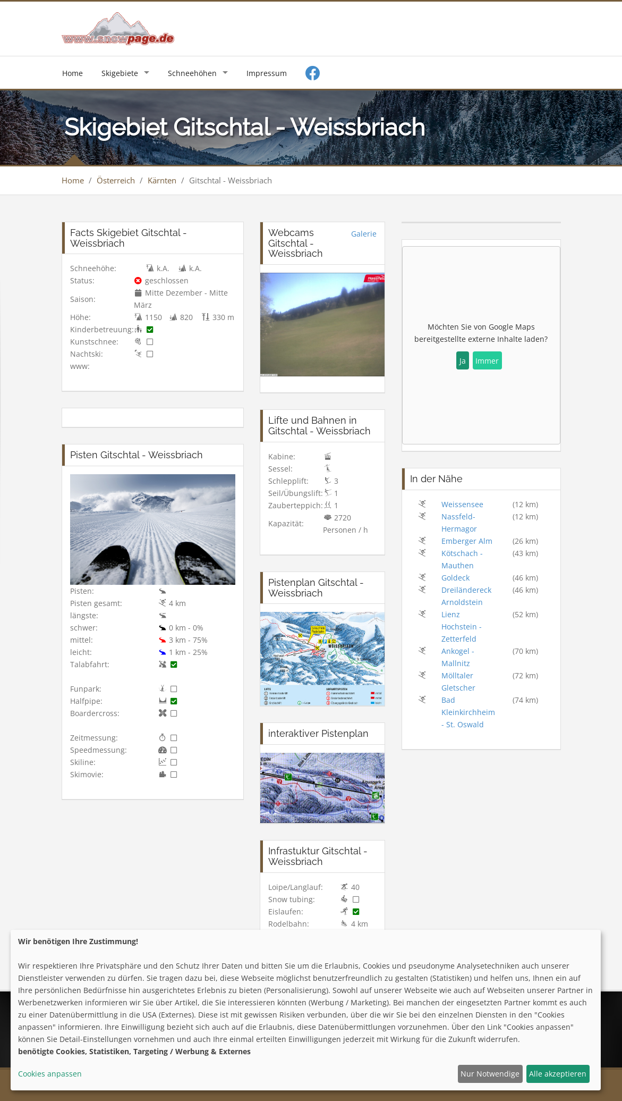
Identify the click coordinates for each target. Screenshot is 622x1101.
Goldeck (455, 578)
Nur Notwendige (490, 1074)
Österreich (116, 180)
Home (72, 73)
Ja (462, 361)
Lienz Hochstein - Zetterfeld (461, 626)
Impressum (266, 73)
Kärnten (162, 180)
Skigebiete (119, 73)
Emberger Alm (466, 541)
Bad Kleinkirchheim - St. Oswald (468, 712)
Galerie (364, 234)
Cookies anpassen (50, 1074)
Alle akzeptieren (557, 1074)
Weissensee (462, 504)
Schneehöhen (192, 73)
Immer (487, 361)
